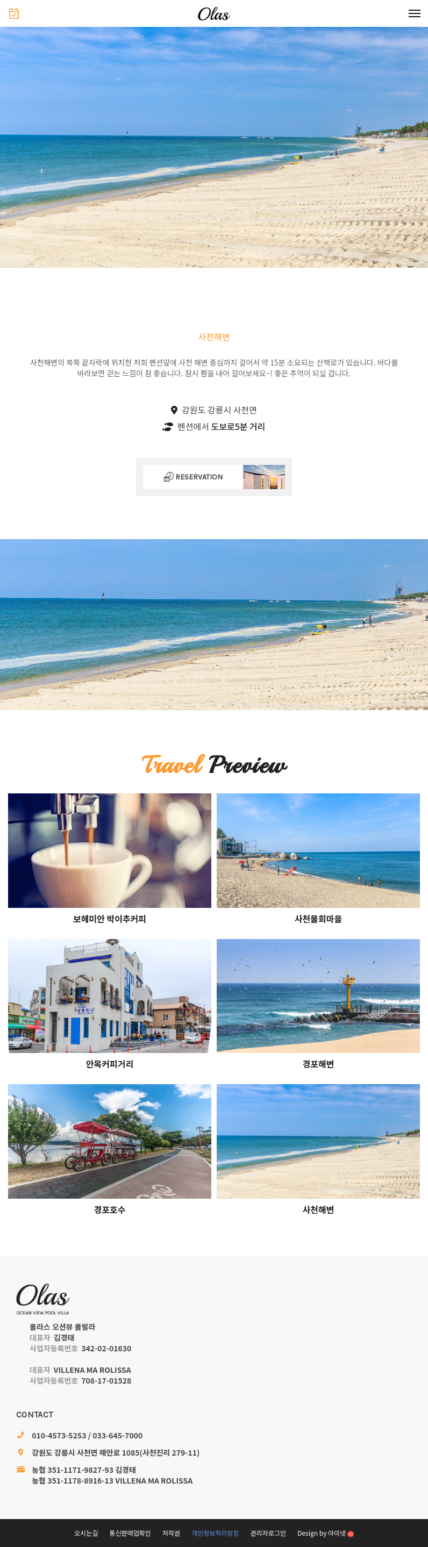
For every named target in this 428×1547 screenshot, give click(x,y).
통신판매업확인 (130, 1532)
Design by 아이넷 (325, 1532)
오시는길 (86, 1532)
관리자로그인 (268, 1532)
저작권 (171, 1532)
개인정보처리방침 (215, 1532)
